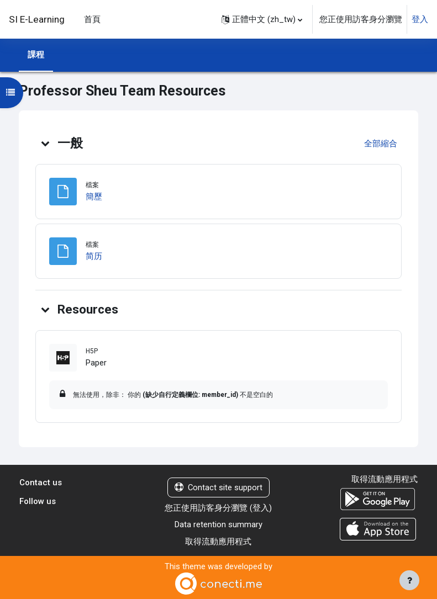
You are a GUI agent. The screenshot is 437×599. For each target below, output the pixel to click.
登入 (420, 19)
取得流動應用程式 (218, 542)
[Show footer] (409, 580)
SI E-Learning (37, 19)
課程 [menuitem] (36, 55)
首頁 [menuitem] (92, 19)
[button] (262, 19)
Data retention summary (218, 524)
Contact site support (218, 487)
